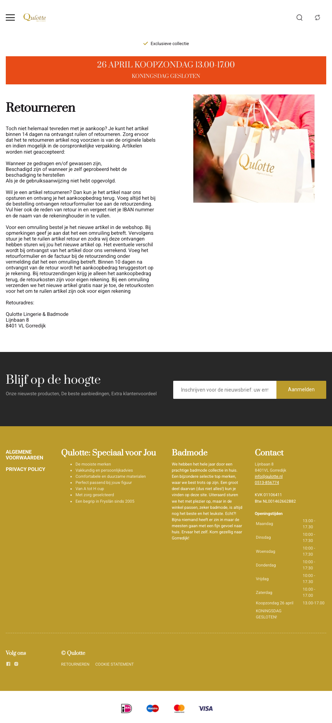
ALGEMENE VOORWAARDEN (24, 455)
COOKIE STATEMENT (114, 664)
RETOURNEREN (75, 664)
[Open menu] (10, 17)
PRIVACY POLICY (25, 469)
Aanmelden (301, 389)
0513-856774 (267, 482)
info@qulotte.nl (269, 476)
